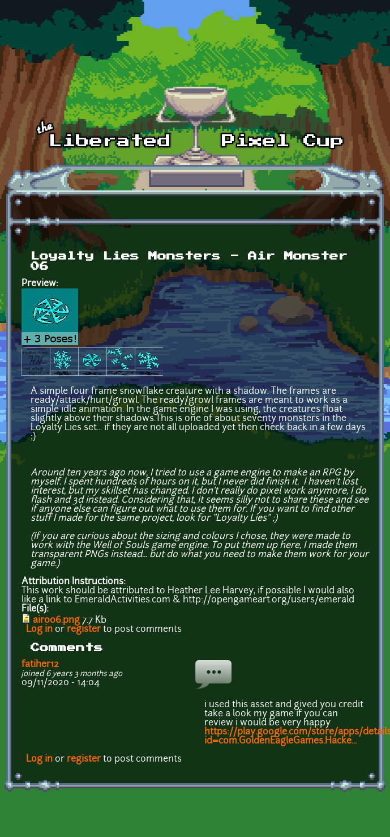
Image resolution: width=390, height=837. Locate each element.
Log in (39, 629)
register (84, 629)
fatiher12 (40, 664)
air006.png (56, 620)
